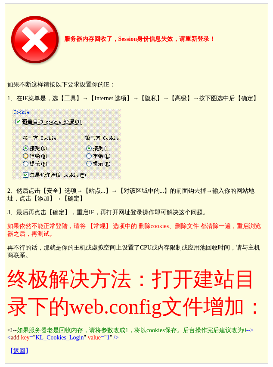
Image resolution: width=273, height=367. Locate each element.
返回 (19, 351)
